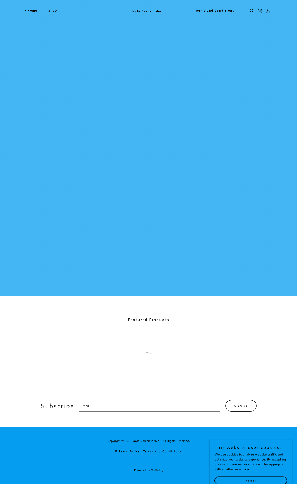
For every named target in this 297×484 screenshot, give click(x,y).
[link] (148, 10)
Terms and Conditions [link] (215, 10)
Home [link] (32, 10)
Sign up (241, 405)
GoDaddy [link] (157, 470)
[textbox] (149, 406)
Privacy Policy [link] (127, 451)
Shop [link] (52, 10)
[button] (268, 11)
